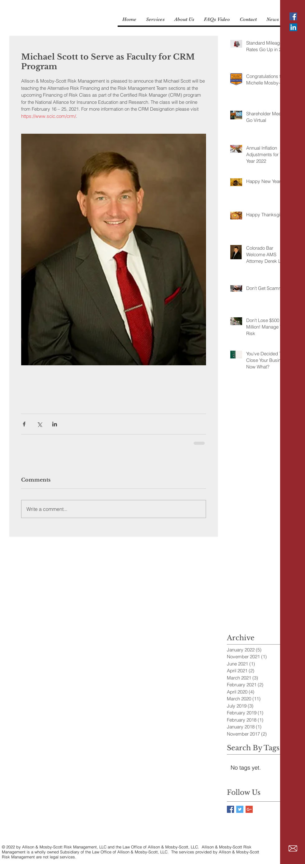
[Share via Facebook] (24, 424)
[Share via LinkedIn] (55, 424)
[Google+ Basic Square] (249, 809)
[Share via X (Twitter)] (39, 424)
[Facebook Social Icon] (293, 16)
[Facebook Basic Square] (230, 809)
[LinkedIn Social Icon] (293, 27)
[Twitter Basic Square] (239, 809)
